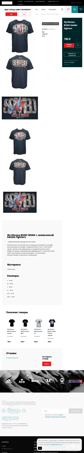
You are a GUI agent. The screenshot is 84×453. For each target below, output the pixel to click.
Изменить (67, 64)
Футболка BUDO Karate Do (38, 331)
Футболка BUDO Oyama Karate (11, 331)
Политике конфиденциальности (53, 444)
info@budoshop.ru (7, 449)
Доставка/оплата (29, 1)
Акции (43, 9)
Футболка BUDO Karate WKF (25, 331)
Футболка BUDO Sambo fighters (50, 14)
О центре (20, 1)
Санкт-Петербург (7, 3)
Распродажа (52, 9)
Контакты (20, 4)
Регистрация (78, 3)
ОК (40, 448)
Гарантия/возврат (40, 1)
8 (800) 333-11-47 (53, 1)
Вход (72, 3)
